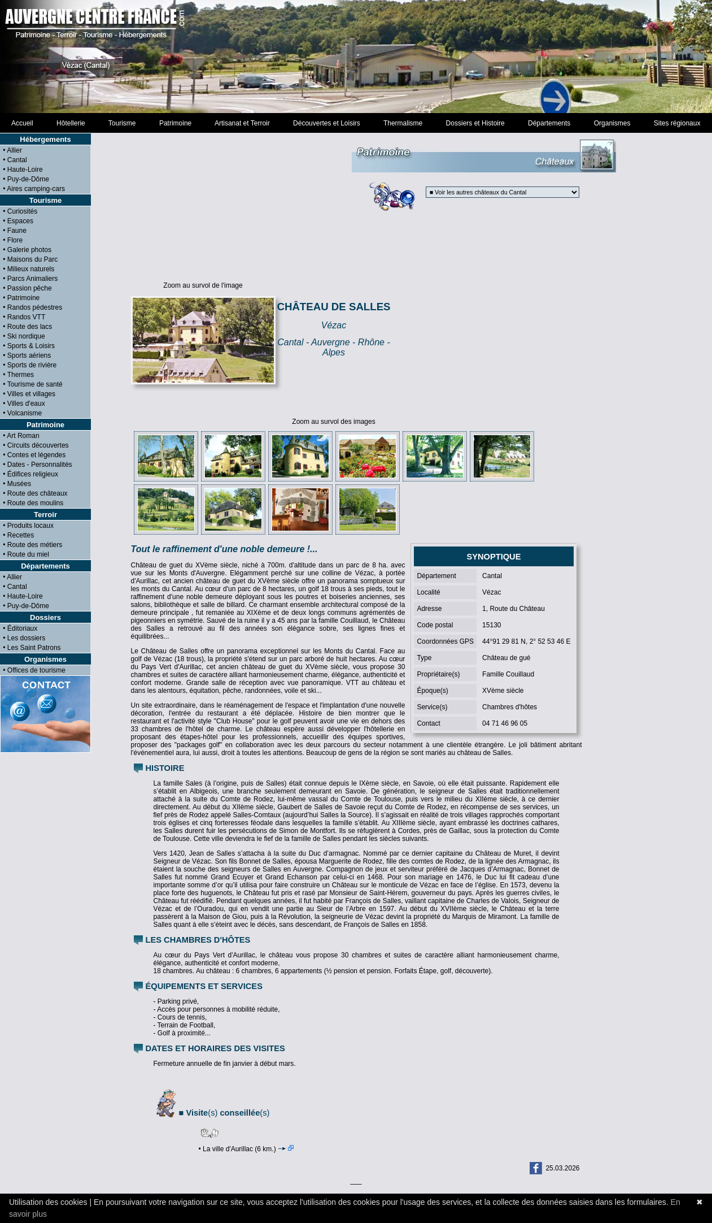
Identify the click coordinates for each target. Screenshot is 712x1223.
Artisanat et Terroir (242, 123)
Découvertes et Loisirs (326, 123)
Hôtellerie (70, 123)
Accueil (22, 123)
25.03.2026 (562, 1168)
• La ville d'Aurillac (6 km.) (246, 1149)
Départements (549, 123)
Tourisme (122, 123)
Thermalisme (402, 123)
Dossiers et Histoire (475, 123)
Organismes (612, 123)
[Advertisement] (487, 333)
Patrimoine (175, 123)
